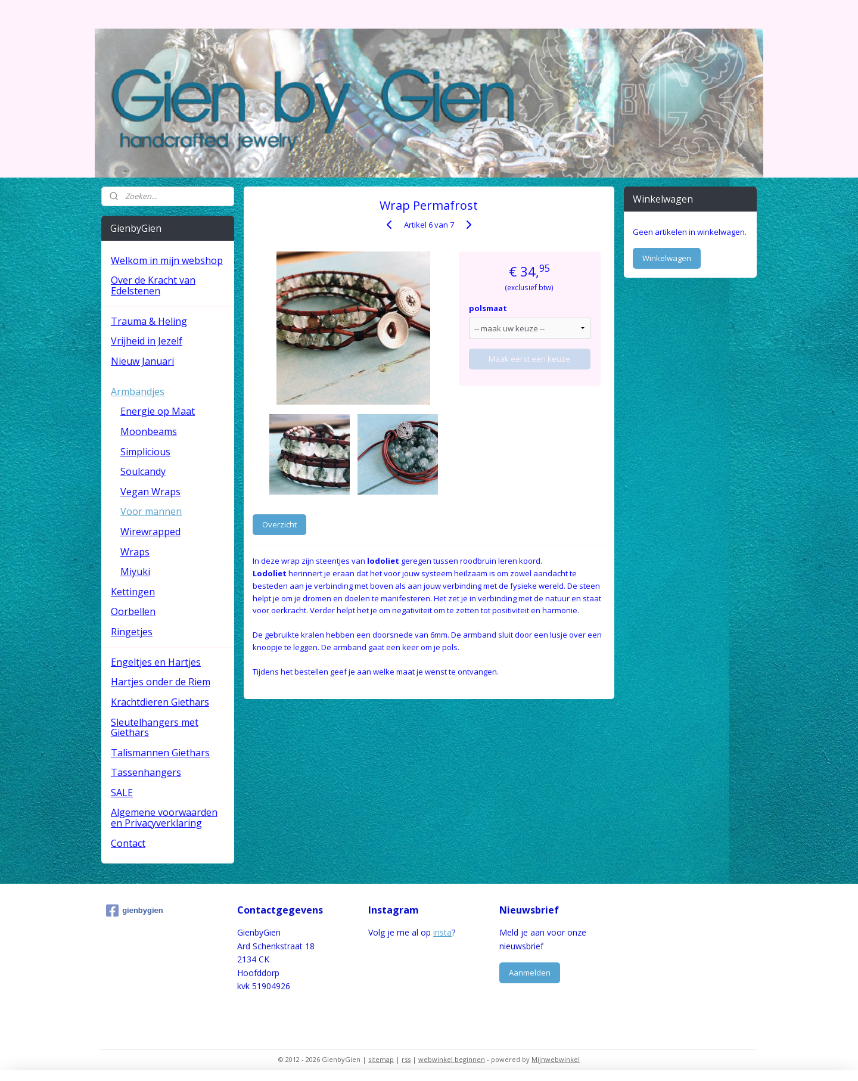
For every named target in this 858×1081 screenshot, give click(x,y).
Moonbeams (148, 431)
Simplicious (145, 451)
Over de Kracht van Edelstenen (153, 285)
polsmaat (488, 308)
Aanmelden (530, 972)
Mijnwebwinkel (555, 1059)
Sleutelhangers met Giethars (154, 728)
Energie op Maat (157, 411)
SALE (122, 792)
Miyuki (135, 571)
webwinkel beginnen (451, 1059)
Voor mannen (151, 511)
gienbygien (134, 910)
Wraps (135, 551)
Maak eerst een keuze (530, 358)
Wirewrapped (150, 531)
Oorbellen (133, 611)
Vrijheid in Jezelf (146, 340)
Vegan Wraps (150, 491)
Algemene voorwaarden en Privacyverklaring (164, 818)
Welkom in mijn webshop (167, 260)
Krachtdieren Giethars (160, 702)
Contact (128, 843)
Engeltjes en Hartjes (156, 662)
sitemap (381, 1059)
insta (442, 932)
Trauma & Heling (149, 321)
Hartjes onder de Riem (160, 681)
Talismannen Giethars (160, 752)
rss (406, 1059)
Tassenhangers (146, 772)
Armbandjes (137, 391)
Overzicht (279, 524)
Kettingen (133, 591)
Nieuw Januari (142, 361)
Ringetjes (132, 631)
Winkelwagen (666, 258)
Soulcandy (143, 471)
